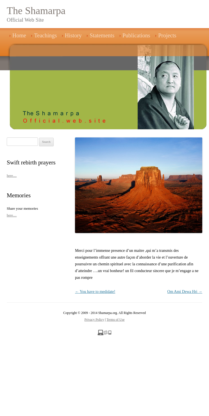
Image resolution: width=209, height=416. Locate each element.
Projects (167, 35)
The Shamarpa (36, 10)
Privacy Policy (94, 320)
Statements (102, 35)
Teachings (45, 35)
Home (19, 35)
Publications (136, 35)
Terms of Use (115, 320)
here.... (12, 175)
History (73, 35)
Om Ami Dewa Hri (184, 292)
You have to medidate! (95, 292)
